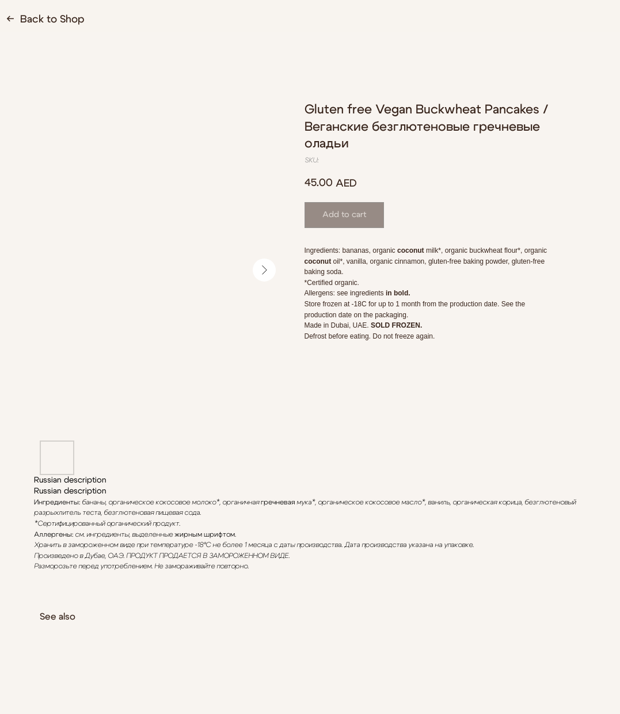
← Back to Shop (45, 19)
